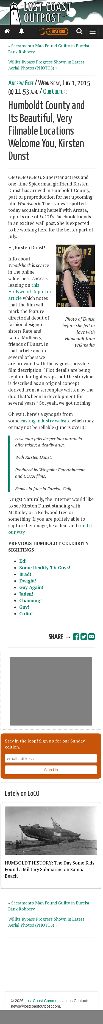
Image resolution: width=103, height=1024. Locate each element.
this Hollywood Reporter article (29, 291)
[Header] (51, 12)
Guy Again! (31, 587)
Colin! (26, 614)
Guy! (24, 607)
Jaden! (26, 594)
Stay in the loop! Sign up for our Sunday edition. (45, 744)
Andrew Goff (21, 83)
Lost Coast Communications (48, 1001)
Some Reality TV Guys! (44, 568)
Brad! (25, 574)
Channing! (30, 600)
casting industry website (46, 421)
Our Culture (55, 91)
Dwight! (28, 581)
